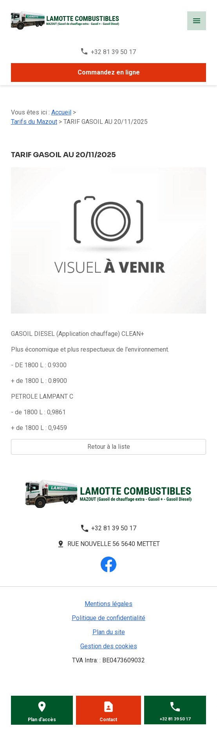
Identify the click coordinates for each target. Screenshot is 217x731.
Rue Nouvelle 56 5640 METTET (113, 544)
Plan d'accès (42, 719)
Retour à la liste (108, 446)
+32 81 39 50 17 (113, 52)
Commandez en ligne (109, 72)
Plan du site (108, 632)
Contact (108, 719)
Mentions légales (108, 604)
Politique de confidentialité (108, 618)
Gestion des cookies (108, 646)
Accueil (61, 112)
